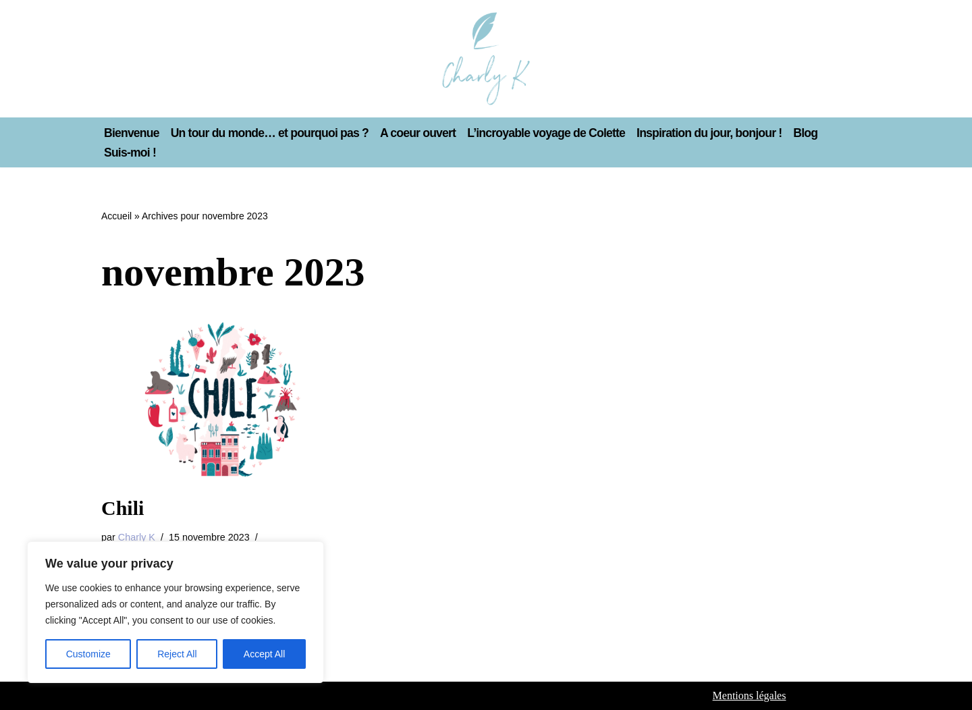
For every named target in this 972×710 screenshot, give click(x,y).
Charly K (136, 537)
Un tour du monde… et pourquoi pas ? (270, 133)
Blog (806, 133)
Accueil (116, 216)
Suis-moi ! (130, 152)
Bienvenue (131, 133)
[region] (175, 612)
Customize (88, 654)
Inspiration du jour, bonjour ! (709, 133)
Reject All (176, 654)
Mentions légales (749, 695)
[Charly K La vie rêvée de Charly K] (486, 58)
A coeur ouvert (418, 133)
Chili (122, 508)
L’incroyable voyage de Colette (547, 133)
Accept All (264, 654)
